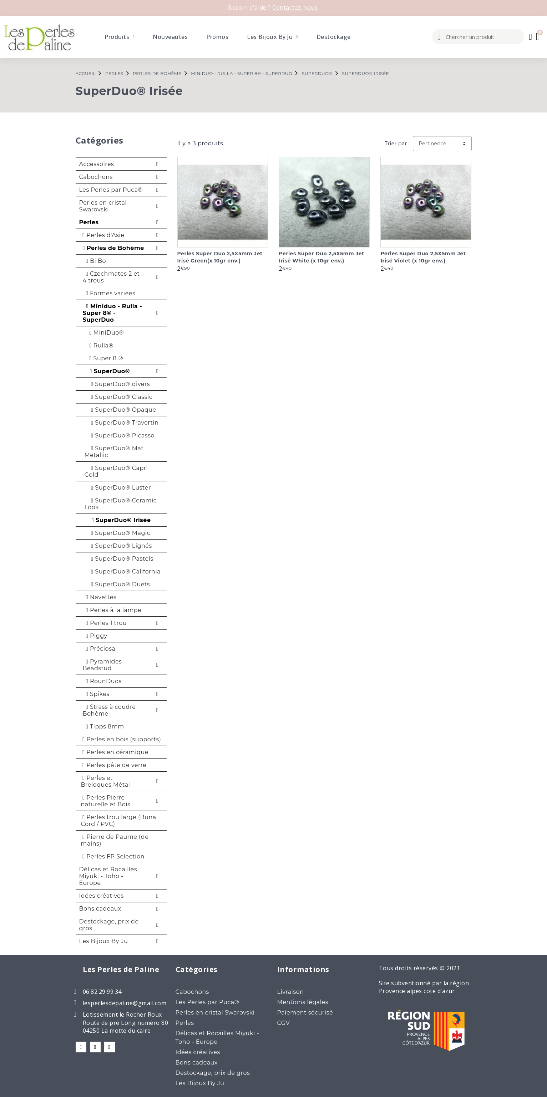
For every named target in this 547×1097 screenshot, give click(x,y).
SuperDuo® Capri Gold (116, 471)
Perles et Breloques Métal (105, 781)
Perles (89, 222)
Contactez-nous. (295, 7)
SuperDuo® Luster (118, 487)
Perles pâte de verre (114, 765)
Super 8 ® (104, 358)
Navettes (100, 597)
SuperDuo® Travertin (122, 422)
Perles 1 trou (105, 623)
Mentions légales (303, 1002)
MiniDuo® (104, 332)
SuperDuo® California (123, 571)
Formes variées (109, 293)
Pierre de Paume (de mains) (115, 840)
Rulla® (99, 345)
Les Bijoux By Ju (272, 36)
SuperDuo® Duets (117, 584)
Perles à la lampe (112, 610)
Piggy (95, 635)
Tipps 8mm (103, 726)
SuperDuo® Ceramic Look (121, 504)
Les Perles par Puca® (111, 189)
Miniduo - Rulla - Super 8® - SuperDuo (112, 313)
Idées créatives (101, 895)
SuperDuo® (107, 371)
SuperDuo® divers (117, 384)
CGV (283, 1023)
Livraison (290, 991)
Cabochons (96, 177)
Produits (119, 36)
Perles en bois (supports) (121, 739)
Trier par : (397, 143)
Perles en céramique (114, 752)
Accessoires (96, 164)
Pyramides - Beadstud (104, 665)
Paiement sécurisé (305, 1012)
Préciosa (99, 648)
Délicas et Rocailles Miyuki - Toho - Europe (108, 876)
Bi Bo (94, 260)
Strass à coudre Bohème (109, 710)
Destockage (333, 37)
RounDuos (102, 681)
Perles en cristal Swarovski (103, 206)
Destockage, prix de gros (109, 925)
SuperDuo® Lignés (118, 545)
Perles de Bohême (112, 248)
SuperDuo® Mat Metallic (114, 452)
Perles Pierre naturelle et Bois (106, 801)
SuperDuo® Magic (118, 533)
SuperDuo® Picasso (120, 435)
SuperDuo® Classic (119, 397)
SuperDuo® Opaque (120, 409)
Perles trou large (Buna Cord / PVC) (118, 820)
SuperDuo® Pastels (119, 558)
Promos (217, 37)
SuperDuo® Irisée (118, 520)
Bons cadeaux (100, 908)
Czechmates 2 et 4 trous (111, 277)
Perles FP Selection (113, 856)
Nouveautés (170, 37)
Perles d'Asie (103, 235)
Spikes (96, 694)
